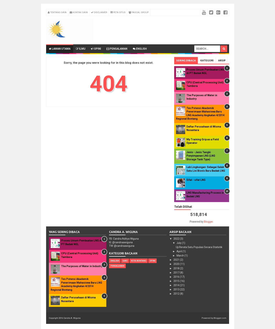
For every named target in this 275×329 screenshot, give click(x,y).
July (179, 242)
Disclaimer (99, 12)
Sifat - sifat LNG (195, 179)
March (180, 255)
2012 (176, 293)
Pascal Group (139, 12)
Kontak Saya (79, 12)
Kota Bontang (138, 261)
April (179, 251)
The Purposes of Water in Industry (81, 266)
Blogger (208, 221)
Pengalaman (116, 48)
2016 (176, 276)
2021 (176, 259)
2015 (176, 281)
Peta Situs (118, 12)
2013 (176, 289)
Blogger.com (220, 318)
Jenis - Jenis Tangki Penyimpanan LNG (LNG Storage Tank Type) (200, 156)
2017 (176, 272)
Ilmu (80, 48)
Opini (96, 48)
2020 (176, 264)
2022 (176, 238)
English (140, 48)
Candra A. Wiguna (72, 318)
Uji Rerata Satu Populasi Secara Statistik (199, 247)
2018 (176, 268)
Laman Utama (59, 48)
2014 (176, 285)
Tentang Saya (57, 12)
